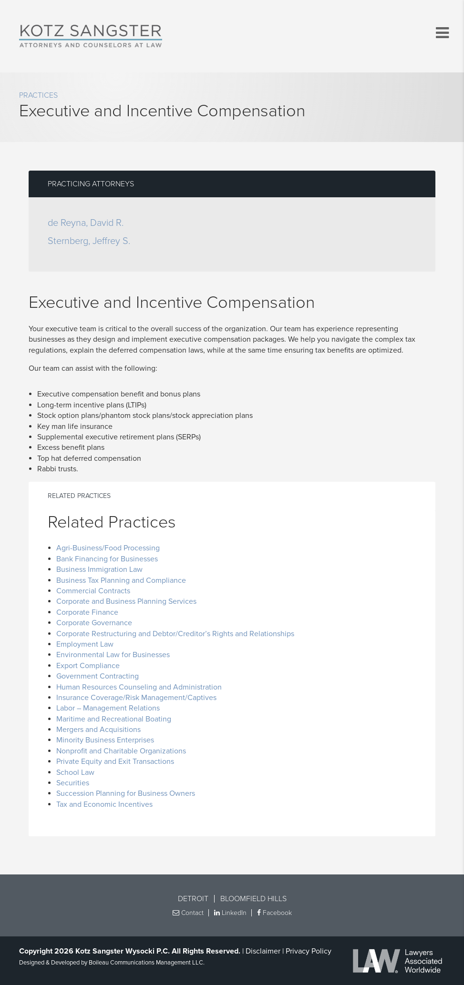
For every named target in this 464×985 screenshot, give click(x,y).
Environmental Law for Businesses (113, 655)
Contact (188, 912)
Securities (72, 783)
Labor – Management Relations (108, 708)
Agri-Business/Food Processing (108, 548)
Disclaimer (263, 951)
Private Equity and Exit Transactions (115, 761)
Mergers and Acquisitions (98, 729)
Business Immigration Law (99, 569)
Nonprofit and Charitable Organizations (121, 751)
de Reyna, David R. (86, 223)
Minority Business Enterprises (105, 740)
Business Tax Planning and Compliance (121, 580)
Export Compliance (88, 665)
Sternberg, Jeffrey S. (89, 241)
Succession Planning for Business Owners (125, 793)
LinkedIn (230, 912)
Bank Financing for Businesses (107, 559)
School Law (75, 772)
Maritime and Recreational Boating (113, 719)
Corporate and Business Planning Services (126, 601)
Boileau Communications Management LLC (146, 962)
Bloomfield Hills (253, 899)
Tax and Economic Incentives (104, 804)
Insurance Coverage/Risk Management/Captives (136, 697)
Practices (38, 95)
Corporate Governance (94, 623)
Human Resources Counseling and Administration (139, 687)
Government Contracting (97, 676)
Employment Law (84, 644)
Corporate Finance (87, 612)
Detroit (193, 899)
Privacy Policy (308, 951)
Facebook (274, 912)
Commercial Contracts (93, 591)
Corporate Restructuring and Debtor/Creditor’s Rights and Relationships (175, 634)
